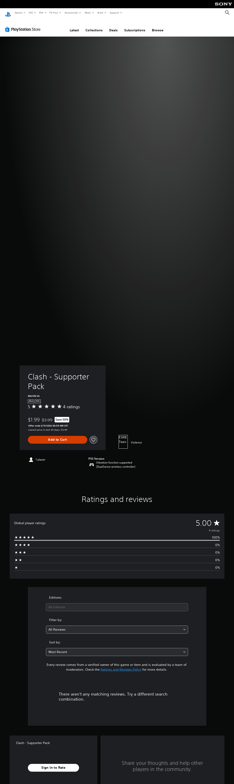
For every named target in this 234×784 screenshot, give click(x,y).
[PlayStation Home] (8, 12)
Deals (113, 26)
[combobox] (117, 603)
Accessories (71, 12)
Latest (74, 26)
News (88, 12)
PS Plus (54, 12)
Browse (157, 26)
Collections (94, 26)
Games (18, 12)
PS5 (31, 12)
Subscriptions (134, 26)
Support (114, 12)
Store (100, 12)
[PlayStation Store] (24, 25)
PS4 (41, 12)
